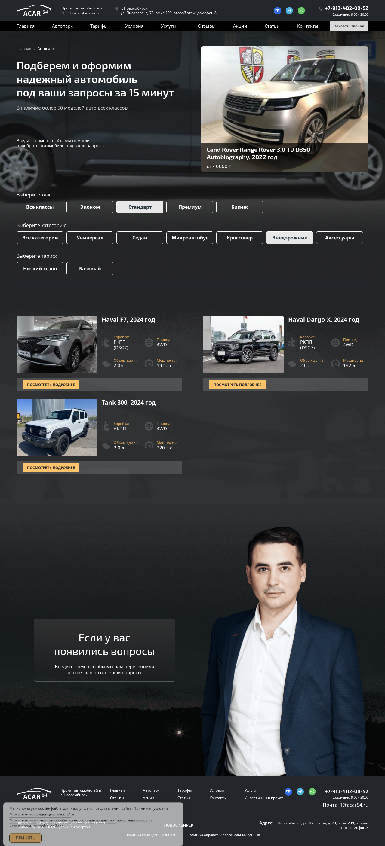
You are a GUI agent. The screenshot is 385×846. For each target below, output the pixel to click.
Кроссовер (240, 237)
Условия (134, 26)
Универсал (90, 237)
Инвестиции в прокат (264, 798)
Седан (139, 237)
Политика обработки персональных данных (223, 835)
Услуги (168, 26)
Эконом (90, 207)
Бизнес (239, 207)
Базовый (90, 268)
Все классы (40, 207)
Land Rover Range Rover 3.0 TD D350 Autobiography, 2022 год (258, 153)
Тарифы (99, 26)
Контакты (307, 26)
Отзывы (207, 26)
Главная (26, 26)
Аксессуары (339, 237)
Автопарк (62, 26)
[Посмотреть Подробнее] (99, 353)
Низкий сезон (40, 268)
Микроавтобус (190, 237)
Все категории (40, 237)
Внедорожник (289, 237)
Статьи (272, 26)
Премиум (190, 207)
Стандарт (140, 207)
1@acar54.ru (354, 805)
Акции (240, 26)
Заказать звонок (349, 26)
